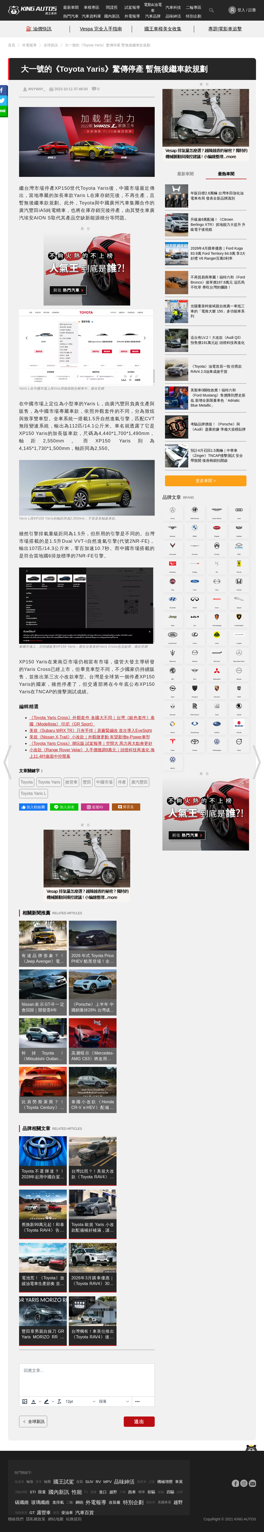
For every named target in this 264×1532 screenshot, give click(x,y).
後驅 (161, 1492)
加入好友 (64, 807)
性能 (77, 1492)
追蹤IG (95, 807)
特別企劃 (193, 16)
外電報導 (132, 16)
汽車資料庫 (91, 16)
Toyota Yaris (49, 782)
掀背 (56, 1512)
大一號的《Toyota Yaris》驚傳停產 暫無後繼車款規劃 (108, 45)
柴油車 (67, 1512)
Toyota (27, 782)
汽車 (123, 1492)
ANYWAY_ (36, 89)
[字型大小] (80, 1401)
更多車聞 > (206, 481)
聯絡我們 (15, 1519)
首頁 (11, 45)
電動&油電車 (153, 7)
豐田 (87, 782)
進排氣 (58, 1502)
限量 (42, 1492)
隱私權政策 (35, 1519)
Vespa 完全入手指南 (101, 28)
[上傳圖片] (24, 1401)
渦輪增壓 (21, 1492)
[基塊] (114, 1401)
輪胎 (30, 1482)
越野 (113, 1492)
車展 (179, 1481)
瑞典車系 (21, 1512)
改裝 (79, 1482)
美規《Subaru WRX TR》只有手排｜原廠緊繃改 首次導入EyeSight (90, 730)
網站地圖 (55, 1519)
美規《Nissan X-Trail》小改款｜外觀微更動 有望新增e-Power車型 (89, 737)
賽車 (39, 1482)
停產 (122, 782)
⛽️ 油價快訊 (39, 28)
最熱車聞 (226, 174)
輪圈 (47, 1482)
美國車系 (164, 1502)
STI (33, 1492)
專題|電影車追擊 (225, 28)
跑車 (132, 1492)
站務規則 (73, 1519)
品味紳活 (173, 16)
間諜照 (112, 7)
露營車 (44, 1512)
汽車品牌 (153, 16)
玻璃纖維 (40, 1502)
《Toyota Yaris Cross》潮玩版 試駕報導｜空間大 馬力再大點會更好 (91, 743)
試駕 (152, 1482)
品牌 (180, 1492)
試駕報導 (132, 7)
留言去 (126, 807)
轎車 (141, 1492)
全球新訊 (51, 45)
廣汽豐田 (139, 782)
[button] (35, 1401)
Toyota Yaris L (33, 793)
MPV (107, 1481)
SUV (89, 1481)
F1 (86, 1492)
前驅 (151, 1492)
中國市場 (104, 782)
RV (98, 1481)
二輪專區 (193, 7)
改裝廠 (114, 1502)
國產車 (141, 1482)
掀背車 (71, 782)
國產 (93, 1492)
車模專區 (91, 7)
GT (32, 1512)
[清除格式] (59, 1401)
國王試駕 (63, 1482)
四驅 (170, 1492)
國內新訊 (112, 16)
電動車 (150, 1502)
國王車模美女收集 (163, 28)
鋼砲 (79, 1502)
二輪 (69, 1502)
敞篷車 (19, 1482)
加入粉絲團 (33, 807)
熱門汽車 (71, 16)
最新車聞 (71, 7)
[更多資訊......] (137, 1401)
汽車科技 (173, 7)
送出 (139, 1421)
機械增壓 (165, 1481)
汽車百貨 (84, 1512)
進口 (103, 1492)
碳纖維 (22, 1502)
